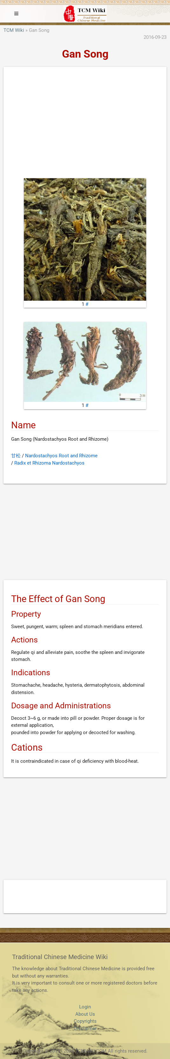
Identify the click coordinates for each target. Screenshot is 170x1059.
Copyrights (85, 1021)
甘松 (16, 456)
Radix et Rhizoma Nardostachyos (49, 463)
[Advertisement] (85, 124)
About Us (85, 1014)
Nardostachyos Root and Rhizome (61, 456)
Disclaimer (85, 1028)
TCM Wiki (13, 30)
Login (85, 1007)
